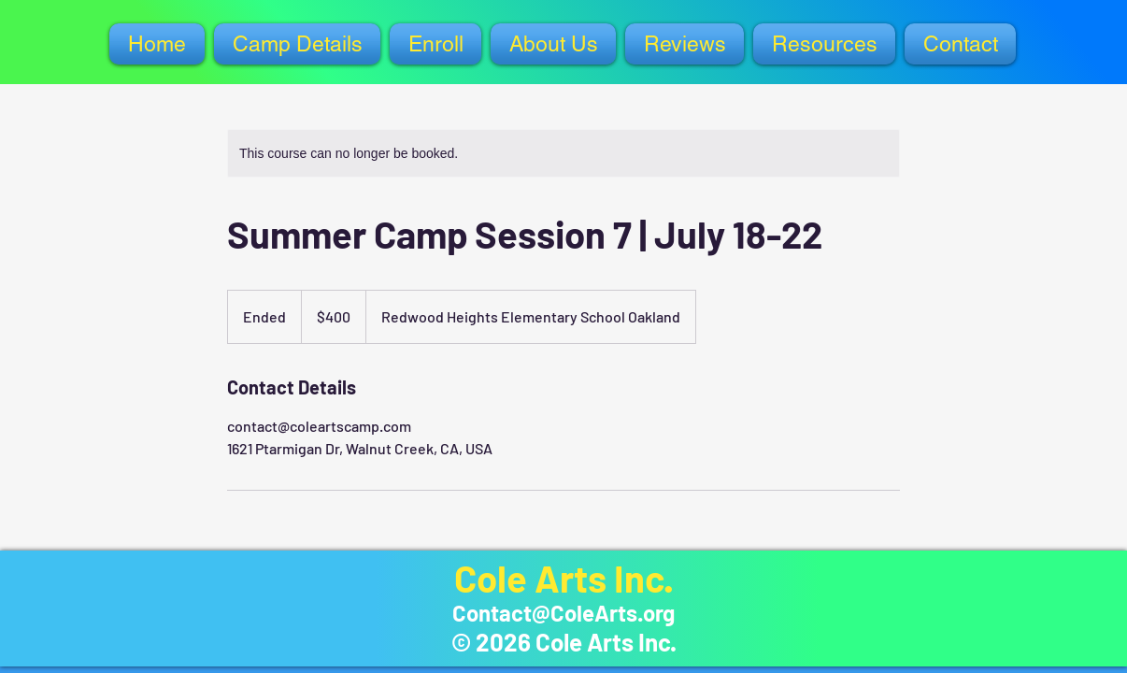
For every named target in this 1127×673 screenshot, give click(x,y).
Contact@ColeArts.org (563, 612)
